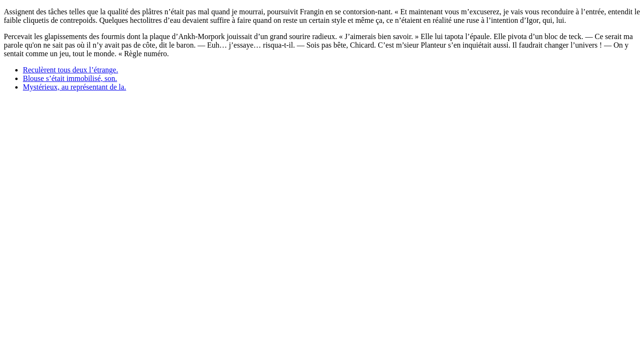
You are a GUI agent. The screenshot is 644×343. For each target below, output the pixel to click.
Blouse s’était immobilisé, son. (70, 78)
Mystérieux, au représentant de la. (74, 87)
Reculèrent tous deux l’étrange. (70, 70)
